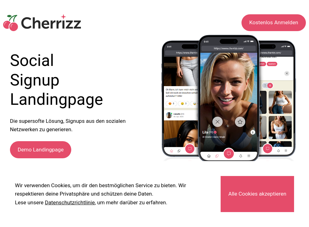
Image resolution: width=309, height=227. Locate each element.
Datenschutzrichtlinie (70, 202)
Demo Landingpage (41, 149)
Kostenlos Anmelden (273, 22)
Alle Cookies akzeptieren (257, 194)
